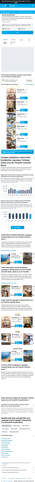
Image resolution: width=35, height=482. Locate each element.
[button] (33, 1)
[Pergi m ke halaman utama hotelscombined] (9, 5)
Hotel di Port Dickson (5, 426)
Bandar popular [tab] (17, 410)
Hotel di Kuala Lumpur (6, 423)
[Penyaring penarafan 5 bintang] (18, 87)
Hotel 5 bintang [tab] (14, 413)
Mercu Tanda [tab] (4, 416)
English (16, 2)
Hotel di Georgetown (5, 434)
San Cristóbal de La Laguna (6, 465)
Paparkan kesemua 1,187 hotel (8, 250)
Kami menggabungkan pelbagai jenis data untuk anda (18, 454)
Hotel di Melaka (4, 430)
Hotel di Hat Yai (4, 441)
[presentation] (21, 76)
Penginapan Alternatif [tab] (14, 416)
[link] (17, 152)
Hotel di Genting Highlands (7, 436)
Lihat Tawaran (23, 98)
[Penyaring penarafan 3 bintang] (7, 87)
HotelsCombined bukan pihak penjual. (18, 452)
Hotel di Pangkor (4, 437)
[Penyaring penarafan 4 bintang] (12, 87)
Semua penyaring (30, 84)
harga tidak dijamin (5, 448)
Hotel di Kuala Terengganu (6, 424)
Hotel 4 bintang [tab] (5, 413)
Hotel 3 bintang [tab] (25, 410)
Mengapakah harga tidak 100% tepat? (18, 457)
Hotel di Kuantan (4, 432)
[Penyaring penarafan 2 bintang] (3, 87)
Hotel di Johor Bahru (5, 439)
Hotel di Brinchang (5, 428)
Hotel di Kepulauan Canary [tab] (24, 413)
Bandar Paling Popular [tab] (6, 410)
